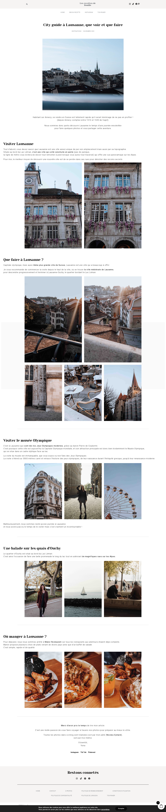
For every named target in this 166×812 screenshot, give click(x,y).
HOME (63, 12)
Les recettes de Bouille (88, 4)
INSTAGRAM (89, 12)
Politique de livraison (89, 796)
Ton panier (101, 12)
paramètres (104, 809)
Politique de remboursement (92, 792)
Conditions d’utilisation (121, 792)
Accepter (121, 808)
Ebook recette (74, 12)
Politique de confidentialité (61, 796)
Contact (52, 792)
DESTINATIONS (76, 31)
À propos (68, 792)
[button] (27, 4)
